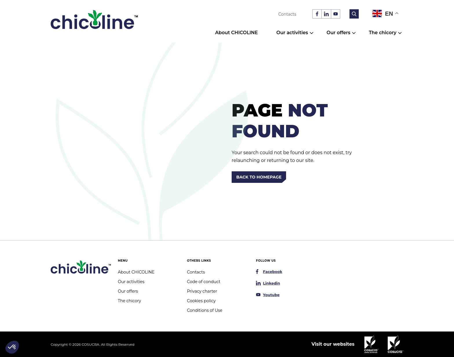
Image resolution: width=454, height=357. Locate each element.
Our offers (338, 32)
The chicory (382, 32)
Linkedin (271, 283)
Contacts (287, 14)
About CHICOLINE (236, 32)
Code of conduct (203, 281)
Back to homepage (258, 177)
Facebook (272, 271)
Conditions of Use (204, 310)
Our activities (292, 32)
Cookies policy (201, 300)
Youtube (271, 294)
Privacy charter (202, 291)
